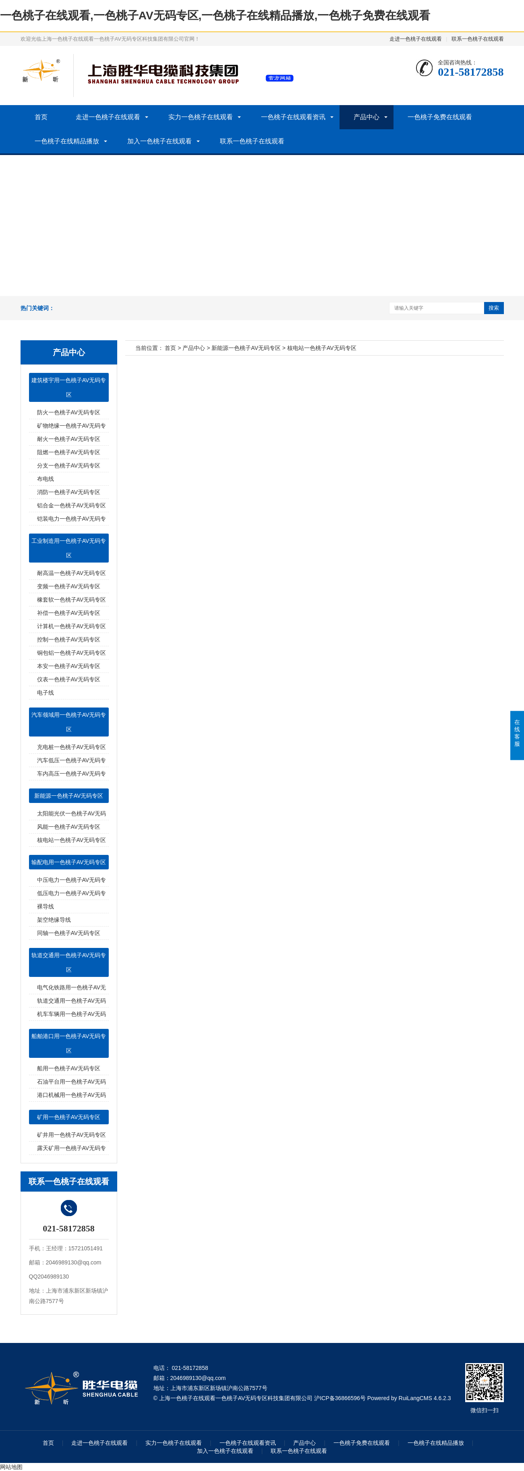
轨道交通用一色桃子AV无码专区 (68, 962)
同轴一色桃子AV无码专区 (69, 933)
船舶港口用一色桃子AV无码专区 (68, 1043)
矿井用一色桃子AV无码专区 (71, 1135)
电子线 (45, 692)
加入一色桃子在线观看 (159, 141)
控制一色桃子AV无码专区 (69, 639)
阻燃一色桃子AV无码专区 (69, 452)
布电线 (45, 479)
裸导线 (45, 906)
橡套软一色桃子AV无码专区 (71, 599)
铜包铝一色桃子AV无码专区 (71, 653)
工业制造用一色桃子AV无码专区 (68, 548)
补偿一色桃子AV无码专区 (69, 613)
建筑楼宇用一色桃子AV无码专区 (68, 387)
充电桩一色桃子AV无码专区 (71, 747)
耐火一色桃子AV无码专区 (69, 439)
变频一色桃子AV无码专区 (69, 586)
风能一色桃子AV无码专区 (69, 826)
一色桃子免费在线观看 (440, 117)
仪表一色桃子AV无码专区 (69, 679)
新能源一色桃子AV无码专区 (69, 795)
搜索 (494, 308)
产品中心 (366, 117)
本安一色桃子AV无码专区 (69, 666)
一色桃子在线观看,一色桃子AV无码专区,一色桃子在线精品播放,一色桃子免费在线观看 (215, 15)
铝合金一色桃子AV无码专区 (71, 505)
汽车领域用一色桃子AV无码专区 (68, 722)
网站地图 (11, 1467)
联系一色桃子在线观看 (478, 39)
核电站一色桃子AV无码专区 (71, 840)
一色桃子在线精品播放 (67, 141)
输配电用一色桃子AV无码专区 (68, 862)
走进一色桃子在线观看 (415, 39)
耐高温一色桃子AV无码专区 (71, 573)
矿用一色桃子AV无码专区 (69, 1117)
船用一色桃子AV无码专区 (69, 1068)
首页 (41, 117)
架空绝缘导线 (54, 920)
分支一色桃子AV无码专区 (69, 465)
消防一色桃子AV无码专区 (69, 492)
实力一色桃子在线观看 (200, 117)
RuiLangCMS (415, 1398)
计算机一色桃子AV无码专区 (71, 626)
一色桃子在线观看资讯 (293, 117)
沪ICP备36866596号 (340, 1398)
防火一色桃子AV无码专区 (69, 412)
